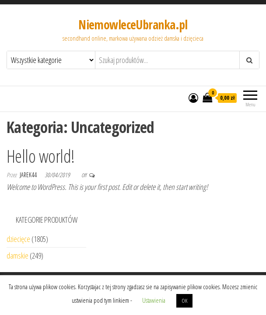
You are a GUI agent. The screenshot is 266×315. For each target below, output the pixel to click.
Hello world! (41, 156)
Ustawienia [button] (153, 300)
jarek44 (29, 175)
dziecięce (18, 239)
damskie (17, 255)
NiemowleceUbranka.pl (133, 24)
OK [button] (184, 300)
